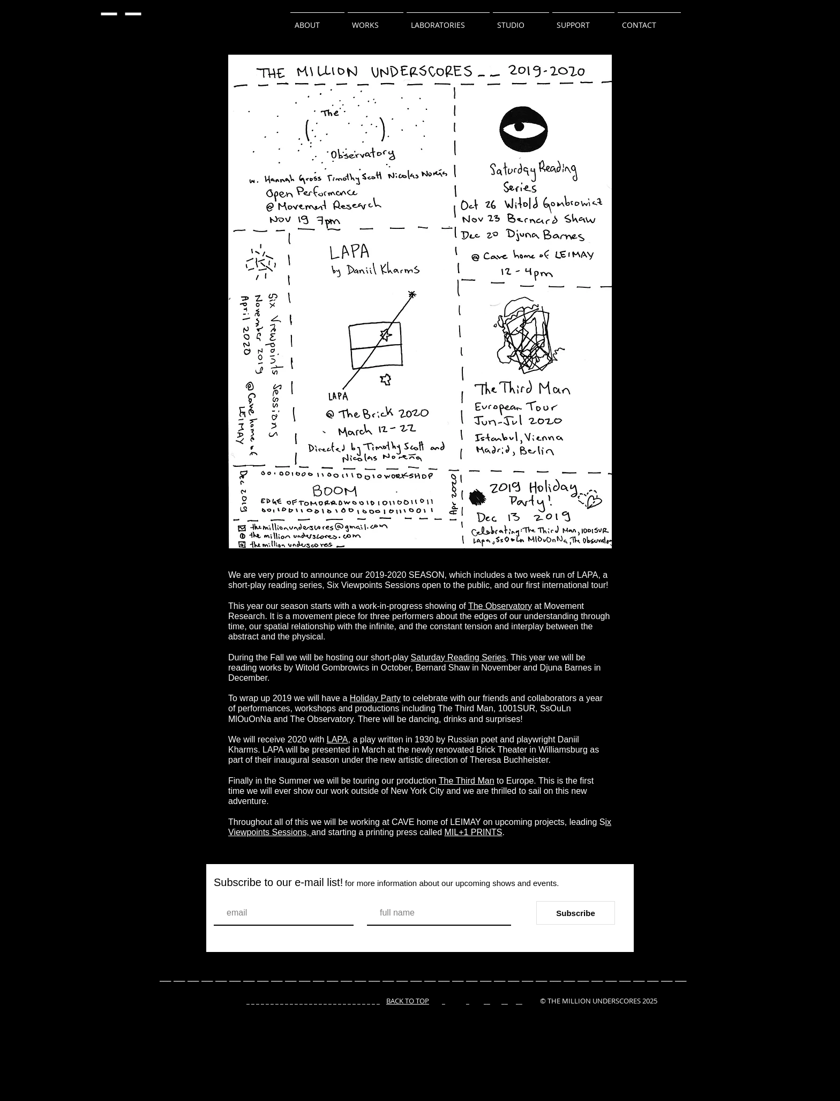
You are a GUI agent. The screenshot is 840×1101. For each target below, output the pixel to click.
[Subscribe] (575, 913)
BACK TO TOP (407, 1001)
